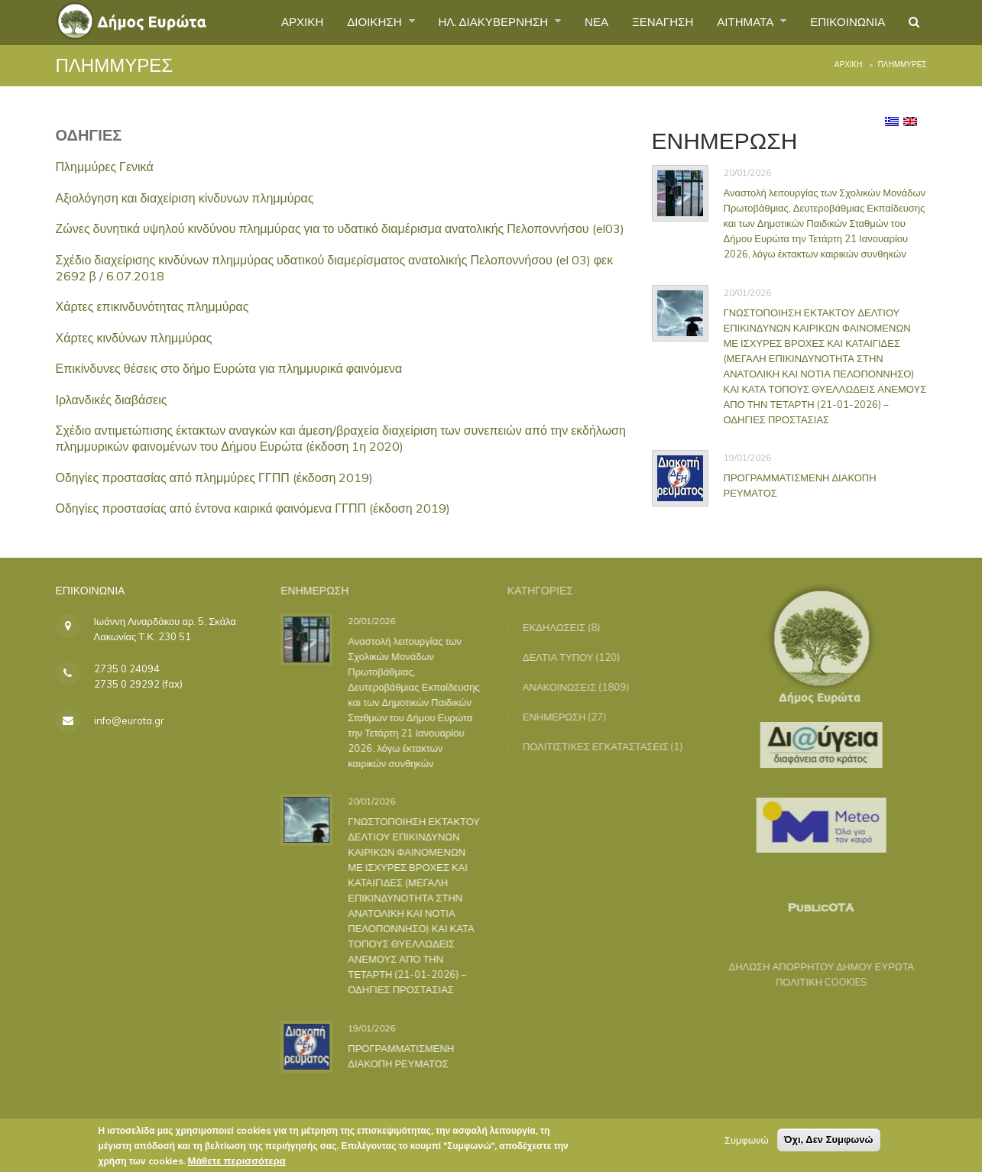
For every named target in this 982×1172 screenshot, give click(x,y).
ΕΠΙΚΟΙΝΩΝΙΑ (843, 22)
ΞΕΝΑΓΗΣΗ (648, 22)
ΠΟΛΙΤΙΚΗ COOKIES (812, 982)
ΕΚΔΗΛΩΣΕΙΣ (563, 627)
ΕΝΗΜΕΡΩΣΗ (563, 717)
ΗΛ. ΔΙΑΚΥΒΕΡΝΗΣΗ (471, 22)
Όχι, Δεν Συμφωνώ (828, 1142)
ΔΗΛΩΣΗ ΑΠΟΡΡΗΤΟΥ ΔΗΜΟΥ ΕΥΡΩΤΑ (813, 966)
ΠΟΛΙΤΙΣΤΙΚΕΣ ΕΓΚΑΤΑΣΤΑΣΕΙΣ (605, 746)
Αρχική (849, 65)
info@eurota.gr (129, 720)
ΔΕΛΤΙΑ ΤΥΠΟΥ (567, 657)
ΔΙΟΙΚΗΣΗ (345, 22)
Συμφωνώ (746, 1143)
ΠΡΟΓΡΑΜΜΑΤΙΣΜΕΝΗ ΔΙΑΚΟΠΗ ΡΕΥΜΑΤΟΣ (407, 1055)
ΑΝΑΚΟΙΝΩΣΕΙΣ (568, 687)
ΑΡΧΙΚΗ (268, 22)
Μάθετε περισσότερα (237, 1163)
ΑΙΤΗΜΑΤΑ (737, 22)
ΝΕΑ (578, 22)
